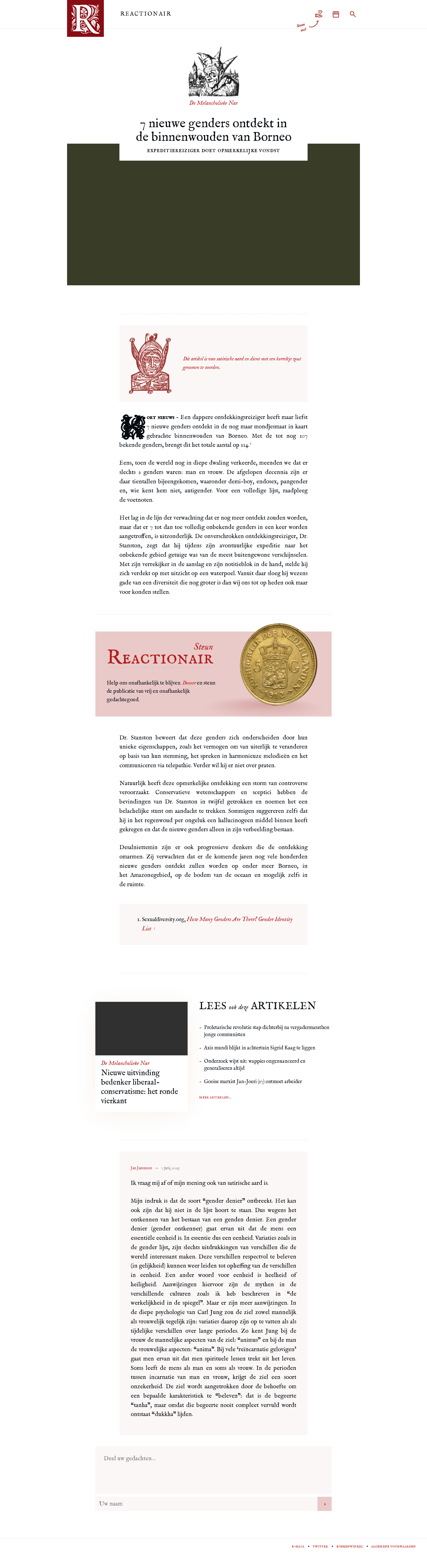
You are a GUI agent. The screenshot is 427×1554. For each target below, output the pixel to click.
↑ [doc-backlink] (154, 928)
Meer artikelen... (215, 1097)
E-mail (298, 1546)
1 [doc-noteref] (250, 443)
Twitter (320, 1546)
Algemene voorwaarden (393, 1546)
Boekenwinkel (349, 1546)
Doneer (189, 683)
